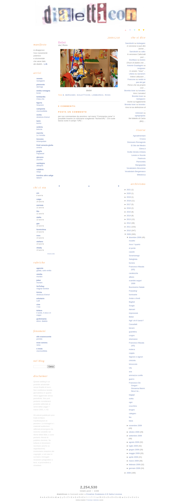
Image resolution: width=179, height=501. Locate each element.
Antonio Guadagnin (135, 65)
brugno (132, 410)
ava (130, 372)
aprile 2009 (134, 457)
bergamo (70, 95)
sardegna (41, 163)
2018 (129, 201)
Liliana (131, 74)
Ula (130, 368)
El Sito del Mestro (138, 145)
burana (132, 263)
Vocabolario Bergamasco (135, 171)
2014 (129, 216)
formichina (41, 229)
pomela (39, 339)
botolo (142, 60)
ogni (131, 402)
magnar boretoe (43, 289)
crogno (132, 335)
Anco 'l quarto (134, 244)
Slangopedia (140, 165)
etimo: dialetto (42, 321)
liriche (39, 292)
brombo (142, 104)
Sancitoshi (129, 43)
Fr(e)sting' (133, 291)
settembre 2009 (135, 436)
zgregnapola (140, 116)
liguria (39, 103)
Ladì (38, 301)
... (145, 49)
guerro (131, 379)
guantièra (133, 332)
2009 (129, 234)
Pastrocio (142, 158)
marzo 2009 (134, 461)
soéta (131, 398)
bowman (89, 500)
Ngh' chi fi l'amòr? (136, 320)
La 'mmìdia (41, 135)
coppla (131, 353)
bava (131, 421)
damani (132, 309)
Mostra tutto (51, 254)
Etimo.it (142, 149)
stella (39, 217)
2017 (129, 204)
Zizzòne (40, 160)
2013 (129, 219)
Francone (131, 79)
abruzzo (40, 157)
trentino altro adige (45, 175)
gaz (38, 223)
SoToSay (40, 286)
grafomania (42, 319)
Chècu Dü (40, 99)
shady (39, 248)
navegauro (140, 99)
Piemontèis (141, 162)
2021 (129, 190)
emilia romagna (43, 91)
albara (131, 277)
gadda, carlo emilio (44, 271)
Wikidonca (141, 175)
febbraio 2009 (135, 464)
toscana (40, 139)
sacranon (141, 74)
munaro (40, 283)
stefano (40, 241)
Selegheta (133, 259)
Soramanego (134, 256)
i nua (38, 307)
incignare (141, 68)
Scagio (132, 306)
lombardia (41, 97)
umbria (40, 127)
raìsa (38, 345)
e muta (40, 349)
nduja (39, 172)
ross (38, 235)
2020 (129, 193)
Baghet (132, 302)
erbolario (40, 298)
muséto (132, 241)
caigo (39, 199)
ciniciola (132, 360)
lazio (39, 121)
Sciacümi (40, 105)
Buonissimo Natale (136, 287)
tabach (39, 178)
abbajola (40, 166)
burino (39, 123)
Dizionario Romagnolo (136, 142)
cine (38, 304)
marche (40, 133)
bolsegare (141, 43)
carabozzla (133, 273)
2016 (129, 208)
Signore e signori (136, 357)
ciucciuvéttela (42, 111)
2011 (129, 227)
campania (41, 109)
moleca (132, 349)
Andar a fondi (134, 298)
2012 (129, 223)
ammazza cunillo (136, 375)
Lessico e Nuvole (138, 155)
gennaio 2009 (135, 468)
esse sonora (42, 343)
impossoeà (133, 313)
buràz (39, 93)
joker (39, 280)
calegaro (132, 413)
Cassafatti (133, 324)
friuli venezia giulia (45, 145)
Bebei (62, 42)
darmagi (40, 87)
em (38, 193)
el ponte (132, 248)
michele (40, 205)
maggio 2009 (134, 453)
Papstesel (40, 154)
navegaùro (41, 81)
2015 (129, 212)
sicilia (39, 115)
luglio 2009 (133, 446)
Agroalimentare (139, 136)
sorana (39, 148)
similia (39, 274)
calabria (40, 169)
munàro (40, 277)
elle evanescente (44, 337)
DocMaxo (133, 60)
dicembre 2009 (135, 237)
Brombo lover (129, 90)
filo (38, 211)
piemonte (41, 84)
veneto (40, 78)
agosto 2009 (134, 442)
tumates (141, 90)
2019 (129, 197)
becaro (132, 328)
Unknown (139, 113)
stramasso (133, 339)
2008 (129, 473)
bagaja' (132, 395)
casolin (132, 252)
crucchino (133, 406)
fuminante (133, 295)
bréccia (39, 129)
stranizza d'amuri (43, 117)
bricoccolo (133, 364)
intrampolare (41, 141)
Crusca (143, 139)
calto (143, 51)
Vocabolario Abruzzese (136, 168)
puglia (39, 151)
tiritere (39, 310)
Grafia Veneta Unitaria (136, 152)
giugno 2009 (134, 450)
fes (130, 417)
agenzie (40, 268)
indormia (96, 500)
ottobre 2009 (134, 432)
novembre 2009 (135, 425)
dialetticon (83, 95)
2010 (129, 230)
